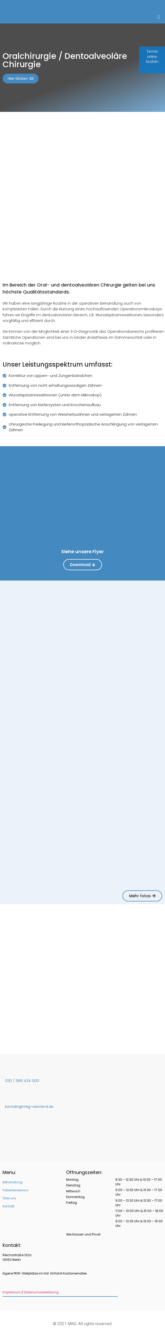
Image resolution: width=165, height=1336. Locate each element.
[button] (158, 17)
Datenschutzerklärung (41, 1292)
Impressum (12, 1292)
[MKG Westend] (82, 979)
